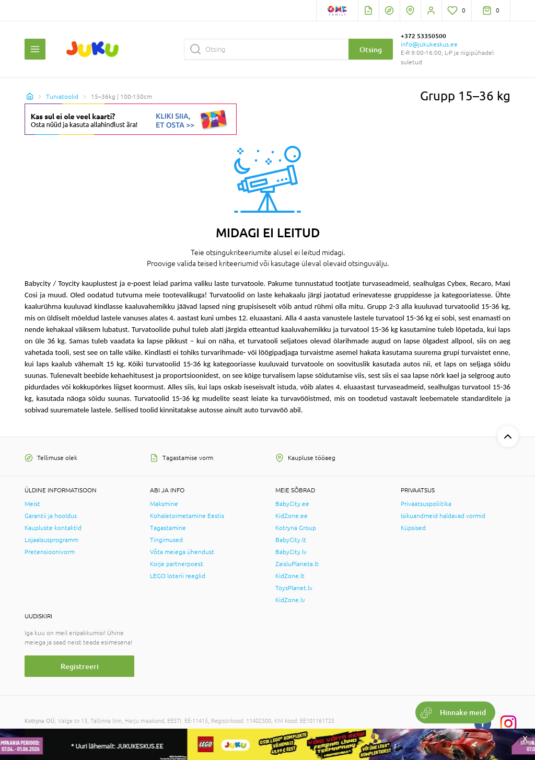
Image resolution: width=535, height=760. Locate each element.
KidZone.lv (290, 600)
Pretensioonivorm (50, 552)
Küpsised (413, 528)
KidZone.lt (290, 576)
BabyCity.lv (291, 552)
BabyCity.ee (292, 504)
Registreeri (80, 666)
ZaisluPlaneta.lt (297, 564)
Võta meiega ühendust (182, 552)
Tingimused (166, 540)
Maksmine (164, 504)
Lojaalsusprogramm (51, 540)
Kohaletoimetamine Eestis (187, 516)
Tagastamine (168, 528)
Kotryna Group (295, 528)
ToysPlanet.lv (293, 588)
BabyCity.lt (290, 540)
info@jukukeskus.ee (429, 44)
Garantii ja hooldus (51, 516)
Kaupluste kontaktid (53, 528)
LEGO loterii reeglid (177, 576)
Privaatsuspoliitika (426, 504)
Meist (32, 504)
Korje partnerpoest (176, 564)
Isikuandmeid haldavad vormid (443, 516)
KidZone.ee (291, 516)
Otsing (370, 49)
